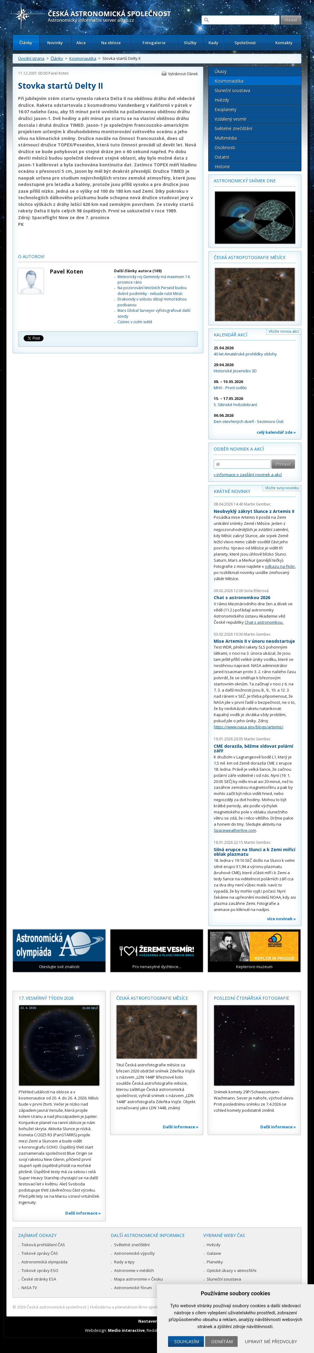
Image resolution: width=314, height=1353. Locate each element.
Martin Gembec (257, 504)
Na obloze (111, 42)
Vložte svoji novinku (282, 487)
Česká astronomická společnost (56, 1307)
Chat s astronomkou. (264, 622)
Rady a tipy (124, 1262)
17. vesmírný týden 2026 (46, 998)
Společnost (245, 42)
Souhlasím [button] (186, 1341)
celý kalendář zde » (276, 432)
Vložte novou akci (284, 331)
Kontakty (284, 42)
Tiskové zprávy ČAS (39, 1253)
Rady (213, 42)
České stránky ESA (38, 1279)
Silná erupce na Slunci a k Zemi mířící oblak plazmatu (254, 852)
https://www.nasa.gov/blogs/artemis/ (248, 727)
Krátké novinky (232, 491)
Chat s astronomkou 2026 (242, 597)
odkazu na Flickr (280, 566)
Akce (81, 42)
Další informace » (83, 1213)
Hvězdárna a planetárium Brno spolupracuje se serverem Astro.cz (151, 1307)
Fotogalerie (154, 42)
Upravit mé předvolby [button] (271, 1341)
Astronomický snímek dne (245, 181)
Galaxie (214, 1253)
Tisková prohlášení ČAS (43, 1244)
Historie (222, 166)
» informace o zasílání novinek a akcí (248, 474)
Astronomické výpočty (134, 1253)
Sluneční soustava (232, 90)
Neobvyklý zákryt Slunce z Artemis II (254, 511)
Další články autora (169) (138, 270)
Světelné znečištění (233, 128)
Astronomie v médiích (134, 1270)
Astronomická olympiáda (44, 1262)
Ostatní (222, 157)
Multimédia (226, 138)
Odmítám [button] (222, 1341)
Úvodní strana (31, 58)
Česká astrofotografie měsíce (249, 257)
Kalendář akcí (230, 335)
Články (25, 42)
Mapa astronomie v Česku (138, 1279)
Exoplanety (225, 109)
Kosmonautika (82, 58)
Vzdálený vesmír (231, 119)
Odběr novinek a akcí (239, 449)
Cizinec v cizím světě (134, 321)
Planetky (215, 1262)
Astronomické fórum (133, 1287)
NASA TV (29, 1287)
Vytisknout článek (183, 73)
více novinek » (281, 918)
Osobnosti (225, 147)
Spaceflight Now (50, 217)
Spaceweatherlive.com (235, 830)
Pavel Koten (58, 73)
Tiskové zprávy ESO (39, 1270)
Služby (190, 42)
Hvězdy (222, 100)
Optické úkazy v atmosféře (232, 1270)
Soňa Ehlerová (256, 590)
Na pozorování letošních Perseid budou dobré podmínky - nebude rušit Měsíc (152, 290)
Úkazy (221, 71)
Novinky (55, 42)
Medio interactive (126, 1330)
